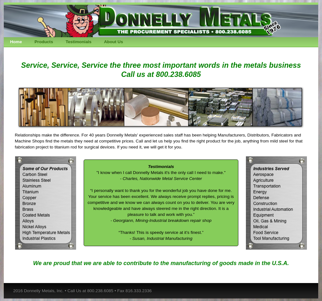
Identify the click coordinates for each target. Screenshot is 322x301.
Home (16, 41)
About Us (113, 41)
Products (44, 41)
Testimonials (79, 41)
